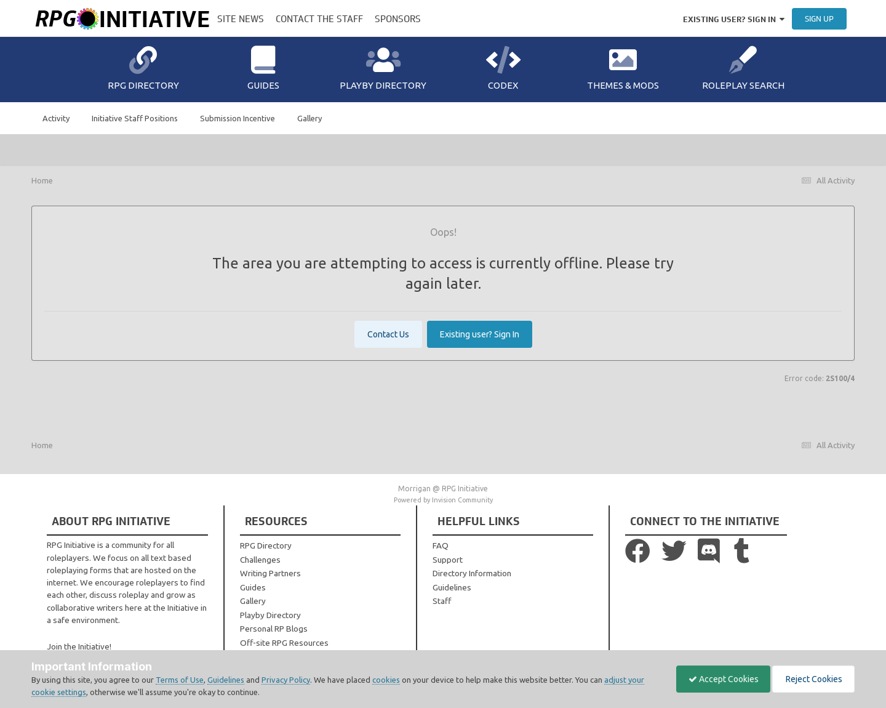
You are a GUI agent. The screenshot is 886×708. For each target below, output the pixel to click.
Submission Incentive (237, 118)
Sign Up (819, 19)
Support (448, 560)
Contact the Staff (319, 19)
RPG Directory (143, 68)
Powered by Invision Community (443, 500)
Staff (442, 601)
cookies (386, 679)
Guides (263, 68)
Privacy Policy (285, 679)
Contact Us (388, 334)
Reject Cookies (812, 679)
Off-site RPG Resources (284, 643)
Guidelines (452, 587)
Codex (503, 68)
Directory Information (472, 573)
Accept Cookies (720, 679)
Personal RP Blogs (274, 629)
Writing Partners (270, 573)
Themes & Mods (623, 68)
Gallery (309, 118)
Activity (56, 118)
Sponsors (398, 19)
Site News (240, 19)
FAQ (441, 545)
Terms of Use (180, 679)
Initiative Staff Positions (135, 118)
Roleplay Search (743, 68)
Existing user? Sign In (733, 19)
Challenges (260, 560)
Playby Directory (383, 68)
